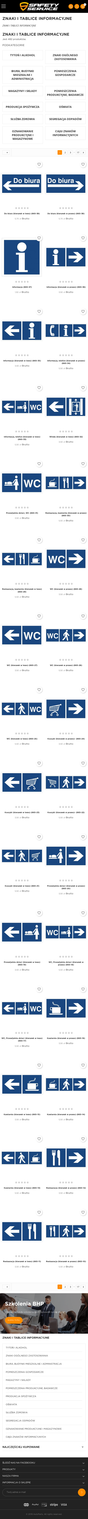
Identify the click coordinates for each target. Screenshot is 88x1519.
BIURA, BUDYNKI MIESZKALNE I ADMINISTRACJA (34, 1364)
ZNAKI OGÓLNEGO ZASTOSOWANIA (27, 1356)
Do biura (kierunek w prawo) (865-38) (65, 214)
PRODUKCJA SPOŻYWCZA (21, 1396)
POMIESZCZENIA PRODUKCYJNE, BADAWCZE (32, 1388)
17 (78, 152)
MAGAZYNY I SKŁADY (18, 1380)
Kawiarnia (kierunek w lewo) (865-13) (22, 1188)
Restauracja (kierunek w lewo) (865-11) (22, 1261)
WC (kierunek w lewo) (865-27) (22, 665)
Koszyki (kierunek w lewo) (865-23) (22, 812)
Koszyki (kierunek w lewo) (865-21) (22, 886)
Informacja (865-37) (22, 287)
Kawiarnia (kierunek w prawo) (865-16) (66, 1038)
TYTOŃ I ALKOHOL (16, 1348)
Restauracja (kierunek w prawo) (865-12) (66, 1188)
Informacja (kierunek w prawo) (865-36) (66, 287)
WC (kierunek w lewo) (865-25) (22, 739)
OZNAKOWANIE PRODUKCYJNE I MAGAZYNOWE (34, 1429)
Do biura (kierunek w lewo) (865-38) (22, 214)
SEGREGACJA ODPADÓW (20, 1421)
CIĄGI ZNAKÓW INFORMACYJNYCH (26, 1437)
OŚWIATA (11, 1405)
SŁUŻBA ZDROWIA (17, 1413)
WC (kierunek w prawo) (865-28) (66, 589)
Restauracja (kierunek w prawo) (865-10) (66, 1261)
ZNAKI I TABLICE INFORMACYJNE (25, 1338)
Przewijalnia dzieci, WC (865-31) (22, 513)
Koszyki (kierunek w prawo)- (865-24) (66, 739)
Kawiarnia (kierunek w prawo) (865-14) (66, 1114)
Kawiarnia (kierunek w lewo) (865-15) (22, 1114)
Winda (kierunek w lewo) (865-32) (66, 437)
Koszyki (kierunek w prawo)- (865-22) (65, 812)
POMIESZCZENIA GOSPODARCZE (25, 1372)
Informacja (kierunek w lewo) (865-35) (22, 361)
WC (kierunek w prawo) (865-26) (66, 665)
